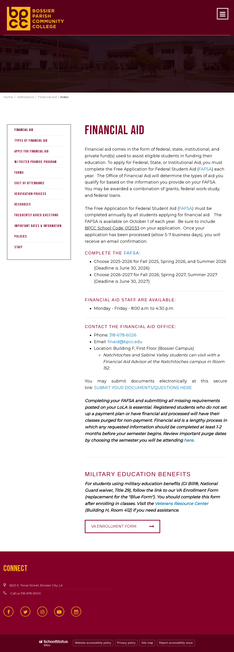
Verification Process (30, 194)
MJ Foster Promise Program (35, 162)
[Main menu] (222, 13)
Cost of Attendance (29, 183)
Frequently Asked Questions (36, 215)
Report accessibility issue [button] (176, 642)
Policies (20, 236)
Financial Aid (47, 97)
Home (8, 97)
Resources (22, 204)
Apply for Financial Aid (31, 151)
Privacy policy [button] (126, 642)
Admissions (25, 97)
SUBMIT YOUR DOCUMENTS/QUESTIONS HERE (143, 387)
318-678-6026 (123, 335)
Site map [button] (147, 642)
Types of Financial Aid (31, 141)
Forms (19, 173)
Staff (18, 247)
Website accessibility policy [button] (93, 642)
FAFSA (205, 169)
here (188, 440)
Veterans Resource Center (181, 503)
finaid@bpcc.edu (125, 341)
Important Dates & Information (37, 226)
